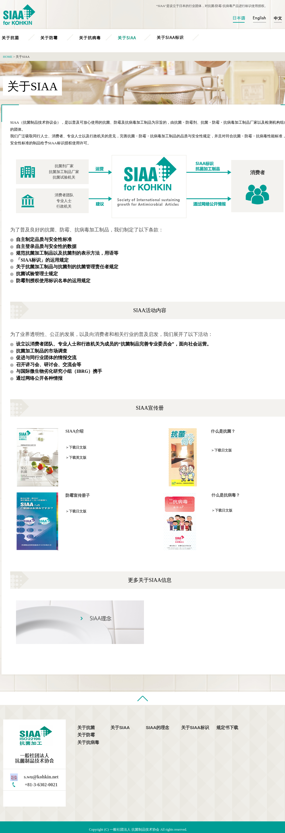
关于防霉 (58, 37)
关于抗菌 (19, 37)
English (259, 19)
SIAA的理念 (158, 727)
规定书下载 (227, 727)
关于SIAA (135, 37)
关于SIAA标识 (182, 37)
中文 (276, 19)
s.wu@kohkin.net (41, 776)
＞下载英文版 (75, 458)
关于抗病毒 (96, 37)
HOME (7, 56)
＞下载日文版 (75, 447)
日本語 (240, 19)
